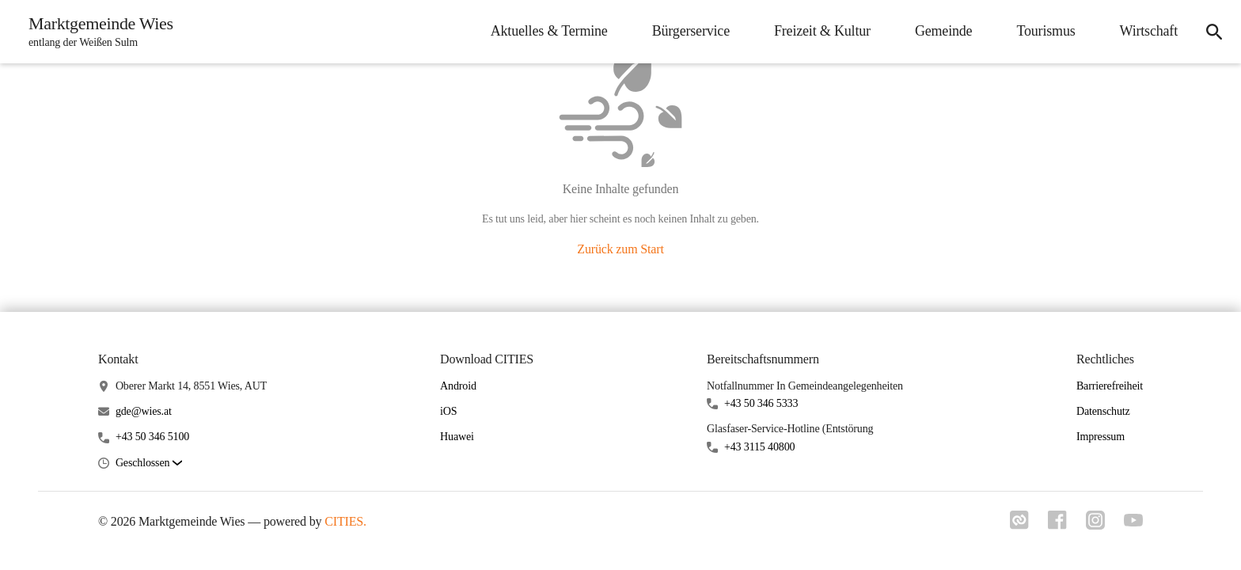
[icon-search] (1214, 32)
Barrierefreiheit (1109, 386)
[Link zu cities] (1019, 525)
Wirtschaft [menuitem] (1149, 31)
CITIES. (345, 521)
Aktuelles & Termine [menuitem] (549, 31)
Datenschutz (1103, 411)
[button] (149, 463)
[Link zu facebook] (1057, 525)
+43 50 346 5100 (152, 437)
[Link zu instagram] (1095, 525)
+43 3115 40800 (759, 447)
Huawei (457, 437)
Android (458, 386)
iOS (448, 411)
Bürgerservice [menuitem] (691, 31)
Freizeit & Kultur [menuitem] (822, 31)
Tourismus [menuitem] (1045, 31)
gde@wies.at (144, 411)
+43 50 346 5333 (761, 403)
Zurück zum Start (620, 249)
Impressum (1100, 437)
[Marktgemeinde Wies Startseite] (96, 32)
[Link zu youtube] (1133, 522)
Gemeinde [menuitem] (944, 31)
